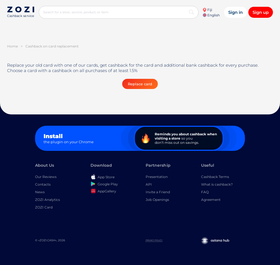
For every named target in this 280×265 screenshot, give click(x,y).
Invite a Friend (158, 192)
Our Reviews (46, 177)
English (211, 15)
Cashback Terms (215, 177)
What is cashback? (217, 184)
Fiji (207, 10)
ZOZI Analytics (47, 199)
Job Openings (157, 199)
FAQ (205, 192)
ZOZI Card (44, 207)
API (149, 184)
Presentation (157, 177)
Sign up (261, 12)
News (40, 192)
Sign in (235, 12)
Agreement (211, 199)
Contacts (43, 184)
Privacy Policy (154, 240)
